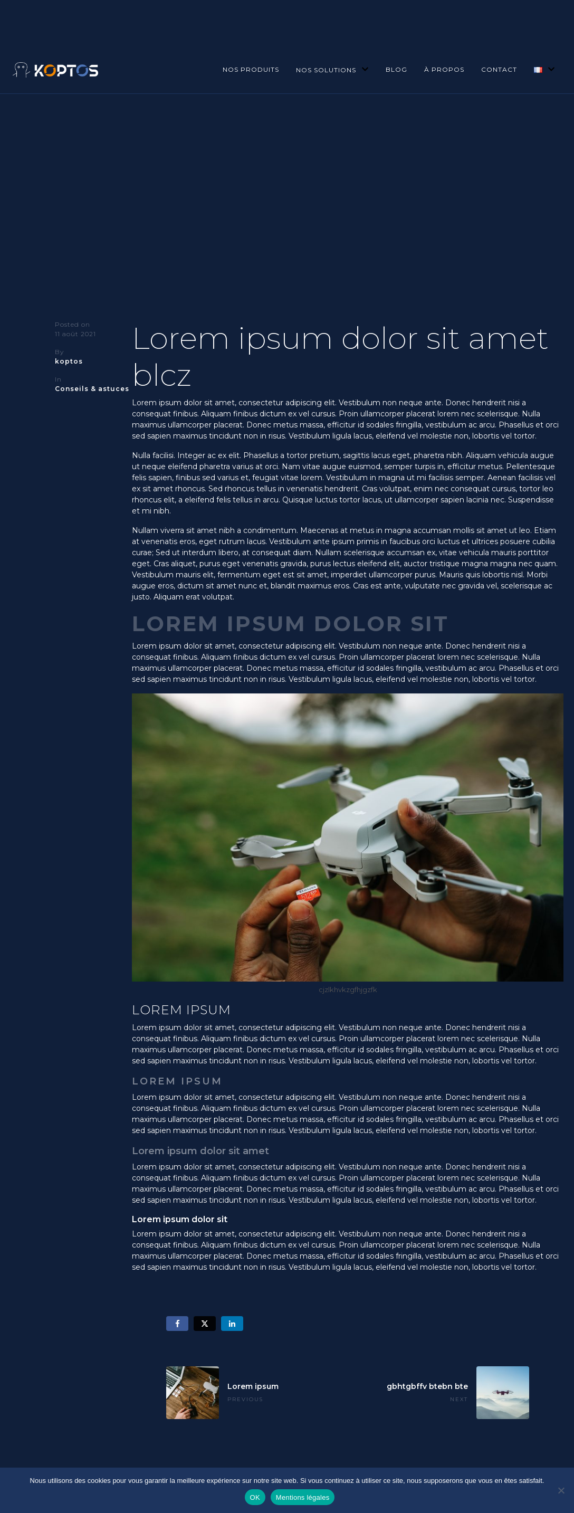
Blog (396, 69)
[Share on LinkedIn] (232, 1323)
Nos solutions (332, 69)
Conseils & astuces (92, 389)
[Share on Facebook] (177, 1323)
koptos (69, 361)
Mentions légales (303, 1497)
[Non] (561, 1490)
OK (255, 1497)
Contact (499, 69)
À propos (444, 69)
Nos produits (251, 69)
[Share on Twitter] (205, 1323)
